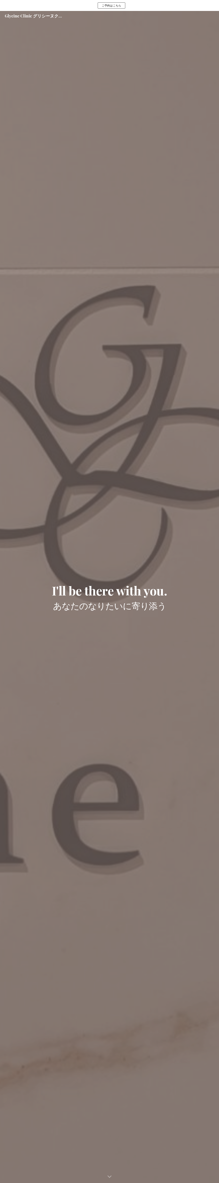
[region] (109, 5)
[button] (109, 1177)
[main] (109, 597)
